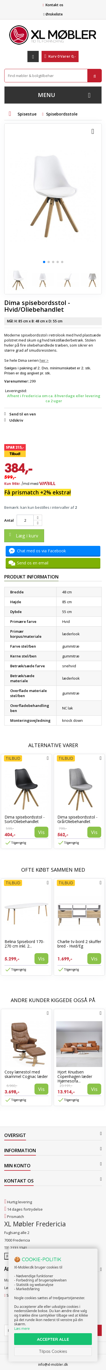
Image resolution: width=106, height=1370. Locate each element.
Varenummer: (16, 381)
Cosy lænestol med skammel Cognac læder (26, 1074)
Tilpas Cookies (53, 1351)
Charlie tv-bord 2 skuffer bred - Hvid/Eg (79, 944)
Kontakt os (54, 5)
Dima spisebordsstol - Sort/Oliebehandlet (25, 819)
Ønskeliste (52, 14)
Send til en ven (22, 414)
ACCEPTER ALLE (53, 1339)
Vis (41, 832)
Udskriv (16, 420)
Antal (9, 520)
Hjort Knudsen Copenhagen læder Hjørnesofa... (74, 1076)
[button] (44, 262)
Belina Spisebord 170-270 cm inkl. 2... (24, 944)
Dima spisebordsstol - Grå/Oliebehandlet (77, 819)
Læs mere (22, 1328)
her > (44, 360)
